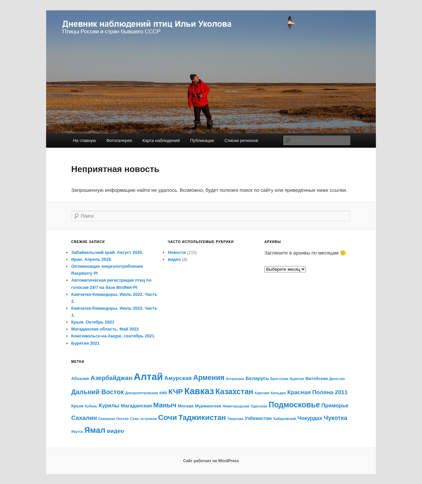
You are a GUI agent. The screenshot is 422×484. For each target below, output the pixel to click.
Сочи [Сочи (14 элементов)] (167, 417)
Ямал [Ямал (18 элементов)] (95, 430)
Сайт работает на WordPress (211, 461)
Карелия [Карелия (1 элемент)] (262, 393)
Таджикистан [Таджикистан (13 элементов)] (202, 417)
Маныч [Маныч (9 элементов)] (164, 405)
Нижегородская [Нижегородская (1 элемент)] (236, 406)
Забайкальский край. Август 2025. (107, 252)
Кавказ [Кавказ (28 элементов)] (199, 391)
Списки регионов (241, 140)
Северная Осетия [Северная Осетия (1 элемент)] (113, 419)
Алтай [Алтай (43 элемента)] (148, 376)
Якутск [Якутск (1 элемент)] (77, 431)
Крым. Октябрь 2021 (92, 322)
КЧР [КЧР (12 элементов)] (175, 392)
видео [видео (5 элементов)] (115, 431)
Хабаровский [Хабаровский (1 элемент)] (284, 419)
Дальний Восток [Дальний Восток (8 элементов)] (97, 392)
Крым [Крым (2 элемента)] (77, 405)
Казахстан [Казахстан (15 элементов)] (234, 391)
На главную (84, 140)
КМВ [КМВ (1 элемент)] (163, 393)
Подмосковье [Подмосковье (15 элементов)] (294, 404)
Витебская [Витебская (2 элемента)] (317, 378)
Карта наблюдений (161, 140)
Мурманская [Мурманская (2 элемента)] (208, 405)
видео (174, 259)
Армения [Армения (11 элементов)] (209, 378)
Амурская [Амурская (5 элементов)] (178, 378)
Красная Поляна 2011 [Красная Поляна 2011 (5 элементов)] (317, 392)
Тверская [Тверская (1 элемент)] (235, 419)
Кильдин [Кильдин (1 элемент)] (278, 393)
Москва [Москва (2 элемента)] (186, 405)
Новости (177, 252)
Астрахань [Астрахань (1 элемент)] (235, 379)
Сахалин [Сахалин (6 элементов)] (84, 417)
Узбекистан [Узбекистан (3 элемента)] (258, 418)
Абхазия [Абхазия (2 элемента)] (80, 378)
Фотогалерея (119, 140)
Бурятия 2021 (85, 343)
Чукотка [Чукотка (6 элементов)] (335, 417)
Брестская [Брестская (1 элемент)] (279, 379)
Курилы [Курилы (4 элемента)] (109, 405)
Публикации (202, 140)
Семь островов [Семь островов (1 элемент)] (143, 419)
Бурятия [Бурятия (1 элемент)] (296, 379)
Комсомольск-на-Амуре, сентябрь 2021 (112, 335)
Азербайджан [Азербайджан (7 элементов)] (111, 377)
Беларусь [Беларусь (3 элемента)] (257, 378)
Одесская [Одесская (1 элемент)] (259, 406)
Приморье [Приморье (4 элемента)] (334, 405)
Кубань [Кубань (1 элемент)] (91, 406)
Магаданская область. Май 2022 (105, 329)
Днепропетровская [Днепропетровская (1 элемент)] (141, 393)
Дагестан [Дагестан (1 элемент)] (337, 379)
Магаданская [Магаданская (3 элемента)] (136, 405)
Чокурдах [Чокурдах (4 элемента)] (309, 418)
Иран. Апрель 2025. (91, 259)
